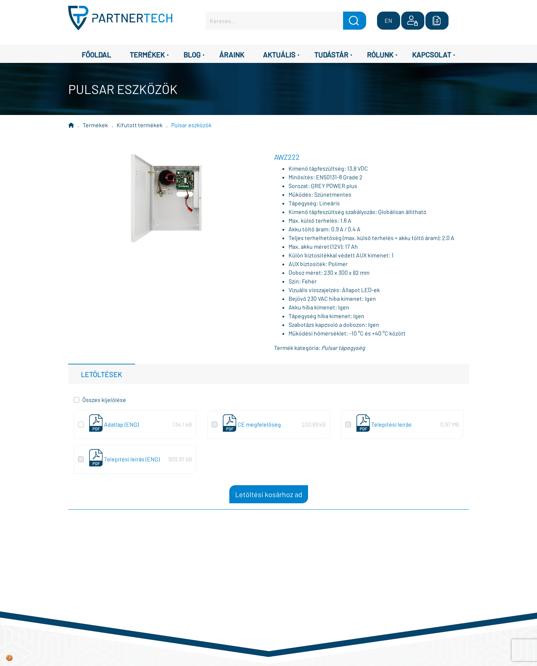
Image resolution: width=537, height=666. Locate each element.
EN (388, 20)
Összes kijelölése (104, 399)
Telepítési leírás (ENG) (132, 459)
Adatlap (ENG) (121, 424)
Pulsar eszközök (191, 124)
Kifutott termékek (140, 124)
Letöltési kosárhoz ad (268, 494)
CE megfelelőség (259, 424)
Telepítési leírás (391, 424)
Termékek (95, 124)
